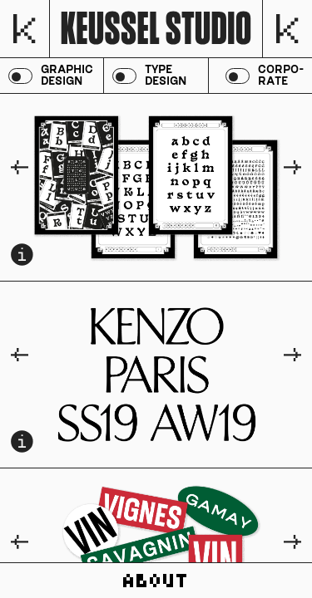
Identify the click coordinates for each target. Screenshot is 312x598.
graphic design (67, 75)
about (156, 580)
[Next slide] (292, 168)
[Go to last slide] (19, 168)
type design (165, 75)
